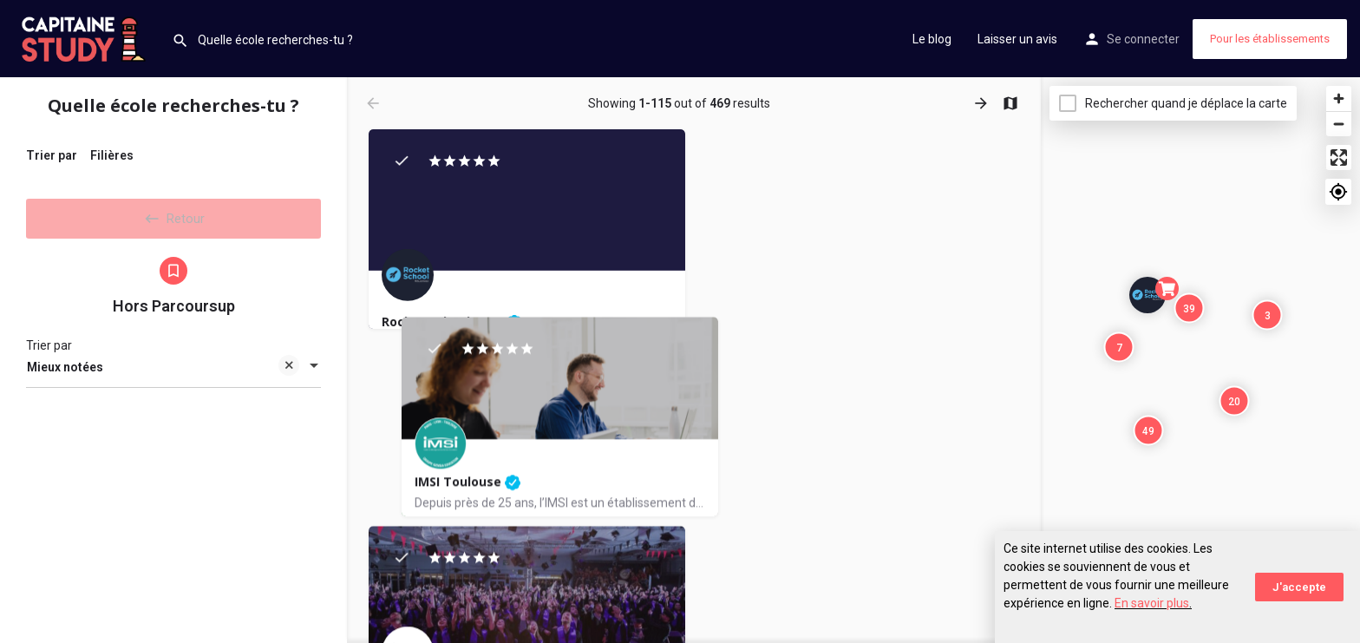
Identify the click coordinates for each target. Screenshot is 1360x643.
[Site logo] (86, 37)
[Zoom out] (1338, 123)
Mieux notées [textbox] (163, 371)
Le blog (931, 39)
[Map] (1200, 360)
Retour (173, 216)
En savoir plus (1152, 603)
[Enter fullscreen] (1338, 157)
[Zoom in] (1338, 98)
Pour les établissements (1270, 38)
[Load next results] (982, 103)
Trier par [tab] (51, 155)
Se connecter (1143, 39)
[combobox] (173, 369)
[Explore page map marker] (1147, 295)
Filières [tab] (112, 155)
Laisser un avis (1017, 39)
